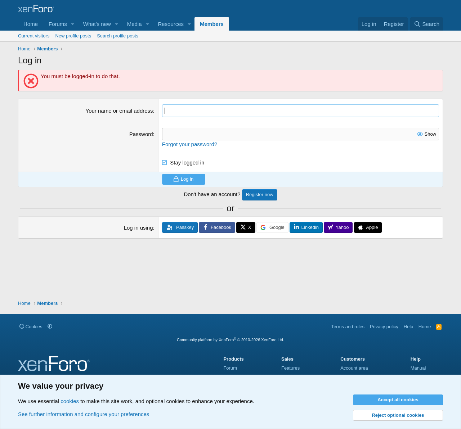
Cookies (30, 326)
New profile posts (73, 36)
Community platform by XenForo (230, 340)
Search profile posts (117, 36)
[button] (73, 24)
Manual (418, 368)
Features (290, 368)
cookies (70, 401)
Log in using (138, 228)
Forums (58, 24)
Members (212, 24)
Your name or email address (119, 111)
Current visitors (33, 36)
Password (141, 134)
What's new (97, 24)
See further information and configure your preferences (83, 414)
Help (408, 326)
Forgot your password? (189, 144)
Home (30, 24)
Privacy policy (384, 326)
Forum (230, 368)
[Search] (426, 24)
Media (134, 24)
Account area (354, 368)
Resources (171, 24)
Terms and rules (347, 326)
